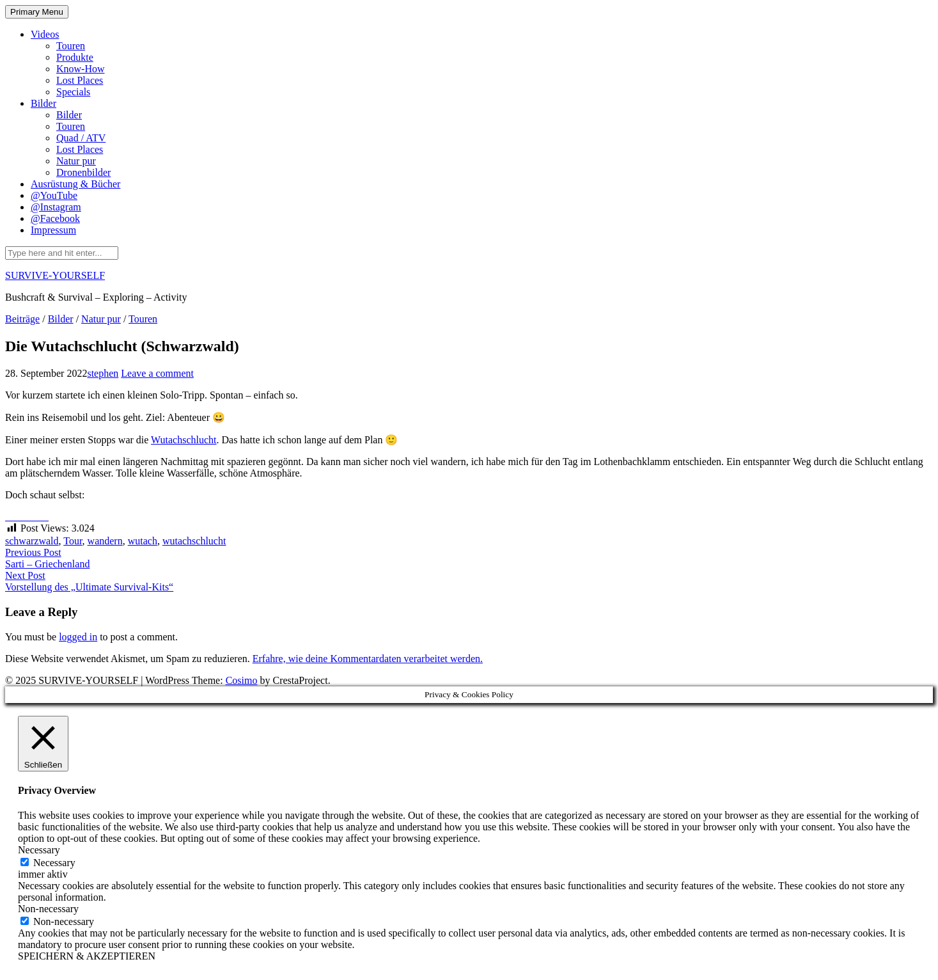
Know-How (80, 68)
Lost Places (79, 80)
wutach (142, 540)
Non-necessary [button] (48, 908)
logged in (78, 636)
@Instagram (56, 207)
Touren (70, 45)
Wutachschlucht (183, 439)
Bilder (43, 103)
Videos (45, 34)
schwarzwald (32, 540)
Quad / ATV (81, 137)
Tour (72, 540)
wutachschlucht (194, 540)
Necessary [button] (39, 849)
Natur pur (76, 160)
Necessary (54, 862)
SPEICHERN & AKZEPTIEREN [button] (86, 956)
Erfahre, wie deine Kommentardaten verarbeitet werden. (368, 658)
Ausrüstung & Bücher (75, 183)
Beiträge (22, 318)
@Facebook (55, 218)
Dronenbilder (83, 172)
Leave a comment (157, 373)
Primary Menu (36, 12)
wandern (105, 540)
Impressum (53, 230)
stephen (102, 373)
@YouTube (54, 195)
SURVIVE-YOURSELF (55, 275)
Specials (73, 91)
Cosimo (242, 680)
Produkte (74, 57)
